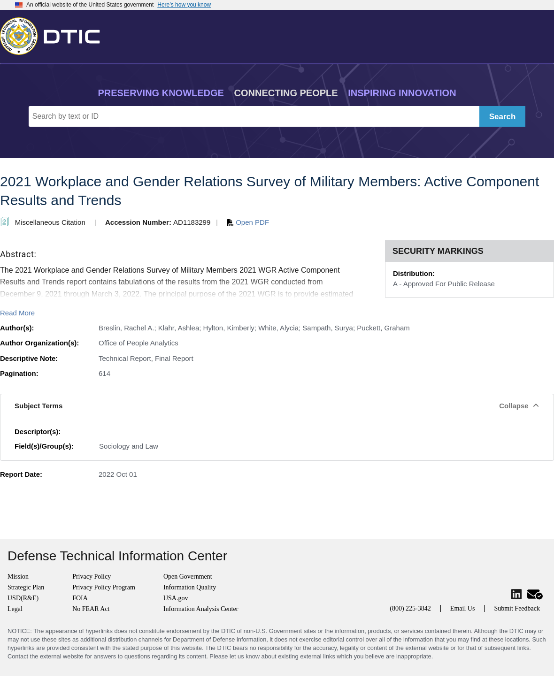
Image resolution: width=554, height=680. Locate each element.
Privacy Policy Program (103, 587)
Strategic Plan (26, 587)
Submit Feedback (517, 608)
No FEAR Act (90, 608)
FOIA (80, 598)
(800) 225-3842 (410, 608)
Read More (17, 313)
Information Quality (189, 587)
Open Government (187, 576)
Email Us (462, 608)
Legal (15, 608)
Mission (18, 576)
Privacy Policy (91, 576)
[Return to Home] (54, 34)
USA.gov (175, 598)
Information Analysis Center (200, 608)
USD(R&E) (23, 598)
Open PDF (248, 222)
